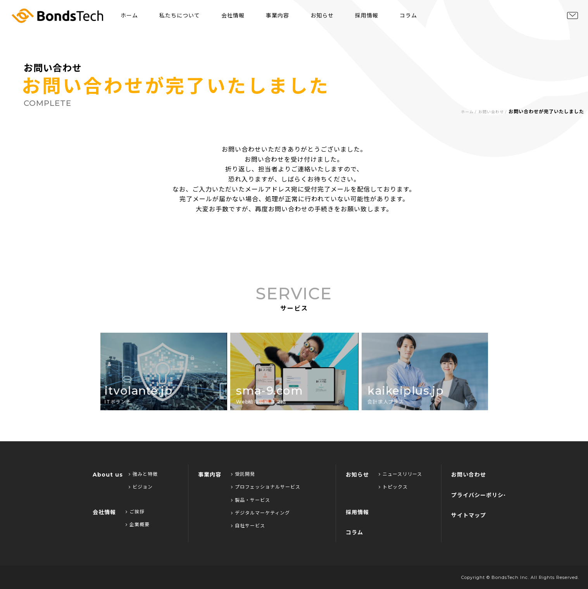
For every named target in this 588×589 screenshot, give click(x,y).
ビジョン (141, 487)
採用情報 (366, 15)
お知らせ (322, 15)
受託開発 (243, 474)
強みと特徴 (143, 474)
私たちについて (179, 15)
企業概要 (138, 524)
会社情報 (233, 15)
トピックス (393, 487)
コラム (408, 15)
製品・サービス (250, 500)
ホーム (129, 15)
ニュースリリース (400, 474)
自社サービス (248, 526)
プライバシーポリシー (480, 495)
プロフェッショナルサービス (265, 487)
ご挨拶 (135, 512)
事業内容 (277, 15)
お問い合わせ (491, 111)
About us (108, 474)
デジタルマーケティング (260, 513)
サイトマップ (468, 515)
